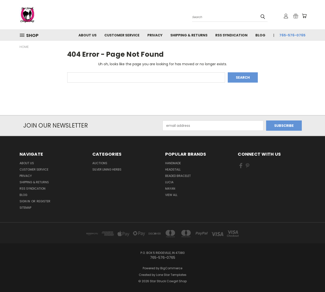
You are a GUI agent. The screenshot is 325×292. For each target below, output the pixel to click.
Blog (260, 35)
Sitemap (25, 207)
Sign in (25, 201)
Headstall (173, 169)
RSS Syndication (231, 35)
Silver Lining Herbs (106, 169)
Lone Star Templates (171, 275)
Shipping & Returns (188, 35)
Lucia (169, 182)
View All (171, 195)
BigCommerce (171, 268)
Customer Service (122, 35)
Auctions (99, 163)
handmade (173, 163)
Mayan (170, 188)
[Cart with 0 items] (304, 15)
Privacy (154, 35)
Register (43, 201)
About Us (87, 35)
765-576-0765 (292, 35)
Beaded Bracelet (178, 176)
